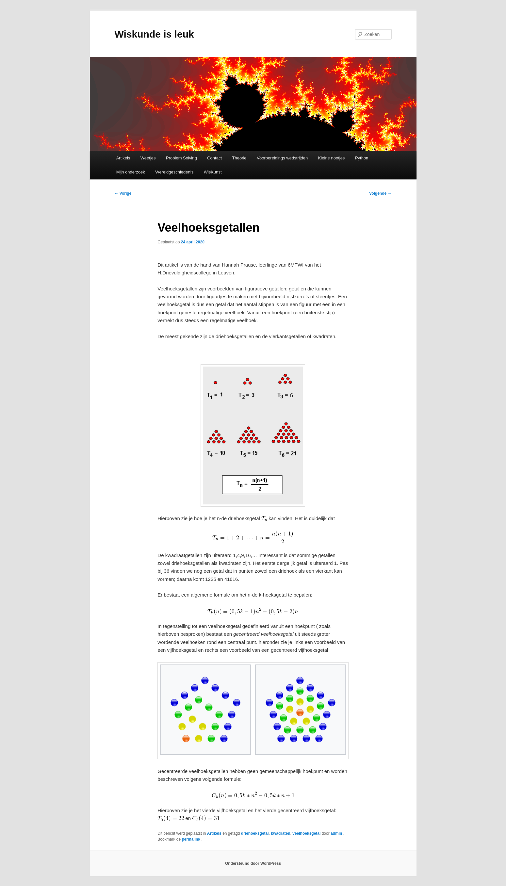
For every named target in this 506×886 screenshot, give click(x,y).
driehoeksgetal (255, 833)
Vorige (123, 193)
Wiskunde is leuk (154, 34)
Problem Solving (181, 158)
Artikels (123, 158)
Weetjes (148, 158)
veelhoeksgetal (306, 833)
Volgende (380, 193)
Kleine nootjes (331, 158)
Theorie (239, 158)
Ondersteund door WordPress (253, 863)
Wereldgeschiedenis (174, 172)
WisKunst (213, 172)
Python (361, 158)
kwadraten (280, 833)
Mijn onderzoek (130, 172)
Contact (214, 158)
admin (337, 833)
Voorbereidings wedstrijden (282, 158)
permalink (191, 839)
